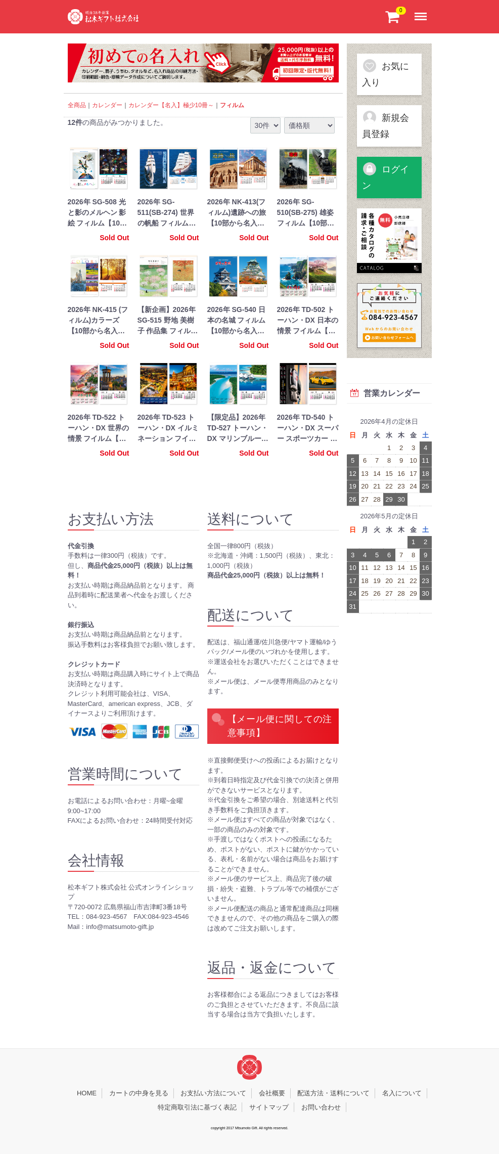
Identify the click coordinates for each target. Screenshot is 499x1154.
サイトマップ (269, 1107)
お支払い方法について (213, 1093)
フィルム (232, 105)
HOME (87, 1093)
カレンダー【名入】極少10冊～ (171, 105)
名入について (402, 1093)
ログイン (386, 176)
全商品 (77, 105)
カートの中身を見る (138, 1093)
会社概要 (272, 1093)
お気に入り (386, 72)
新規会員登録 (386, 124)
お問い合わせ (321, 1107)
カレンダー (107, 105)
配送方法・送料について (333, 1093)
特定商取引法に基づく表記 (197, 1107)
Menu (422, 11)
